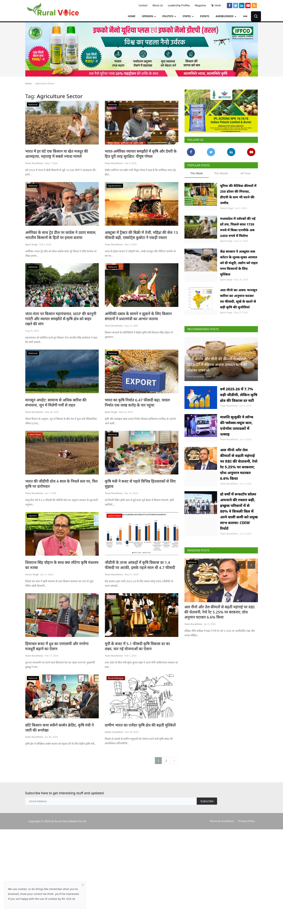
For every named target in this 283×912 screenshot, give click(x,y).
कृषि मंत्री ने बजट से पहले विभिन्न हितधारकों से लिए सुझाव (137, 476)
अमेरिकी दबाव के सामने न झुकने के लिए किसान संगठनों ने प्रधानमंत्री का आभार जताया (141, 315)
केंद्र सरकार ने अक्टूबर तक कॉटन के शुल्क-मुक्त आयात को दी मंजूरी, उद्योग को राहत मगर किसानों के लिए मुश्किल (239, 263)
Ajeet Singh (31, 243)
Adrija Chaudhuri (114, 738)
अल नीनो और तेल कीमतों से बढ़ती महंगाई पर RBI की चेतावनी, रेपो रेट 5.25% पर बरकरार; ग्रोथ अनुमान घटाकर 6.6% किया (238, 483)
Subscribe (206, 808)
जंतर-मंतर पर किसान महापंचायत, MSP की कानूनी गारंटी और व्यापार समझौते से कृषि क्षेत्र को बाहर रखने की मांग (62, 315)
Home (131, 16)
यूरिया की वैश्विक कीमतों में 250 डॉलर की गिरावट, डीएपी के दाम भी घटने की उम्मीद (238, 194)
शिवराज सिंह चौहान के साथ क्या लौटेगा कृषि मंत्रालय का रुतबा (61, 557)
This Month (221, 173)
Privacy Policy (246, 828)
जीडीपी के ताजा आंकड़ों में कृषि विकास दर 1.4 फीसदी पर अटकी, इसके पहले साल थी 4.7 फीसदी (140, 557)
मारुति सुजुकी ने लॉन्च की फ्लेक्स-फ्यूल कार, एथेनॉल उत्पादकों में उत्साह (236, 440)
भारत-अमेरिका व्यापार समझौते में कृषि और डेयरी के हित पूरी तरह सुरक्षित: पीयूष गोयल (141, 153)
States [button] (188, 16)
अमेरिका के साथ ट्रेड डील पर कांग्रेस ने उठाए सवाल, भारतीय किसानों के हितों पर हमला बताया (58, 234)
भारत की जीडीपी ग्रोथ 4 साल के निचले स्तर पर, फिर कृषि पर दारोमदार (62, 476)
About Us (157, 5)
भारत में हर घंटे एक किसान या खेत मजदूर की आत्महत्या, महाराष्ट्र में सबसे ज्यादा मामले (61, 153)
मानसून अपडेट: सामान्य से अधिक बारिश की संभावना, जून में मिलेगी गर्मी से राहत (59, 396)
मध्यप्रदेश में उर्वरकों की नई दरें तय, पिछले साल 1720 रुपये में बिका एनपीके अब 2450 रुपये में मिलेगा (237, 227)
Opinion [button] (149, 16)
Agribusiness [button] (226, 16)
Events (204, 16)
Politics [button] (169, 16)
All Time (245, 173)
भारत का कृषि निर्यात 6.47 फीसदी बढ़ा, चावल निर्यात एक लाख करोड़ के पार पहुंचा (139, 396)
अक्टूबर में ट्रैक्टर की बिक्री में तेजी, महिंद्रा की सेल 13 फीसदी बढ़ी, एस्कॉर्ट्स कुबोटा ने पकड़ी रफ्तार (138, 234)
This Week (196, 173)
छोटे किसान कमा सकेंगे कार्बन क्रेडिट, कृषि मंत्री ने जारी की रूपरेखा (60, 734)
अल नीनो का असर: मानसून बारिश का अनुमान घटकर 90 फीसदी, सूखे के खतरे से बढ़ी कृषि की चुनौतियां (238, 298)
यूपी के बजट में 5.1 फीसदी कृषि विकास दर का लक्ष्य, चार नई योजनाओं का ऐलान (141, 638)
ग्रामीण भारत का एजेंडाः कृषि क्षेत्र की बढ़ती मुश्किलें (137, 732)
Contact (143, 5)
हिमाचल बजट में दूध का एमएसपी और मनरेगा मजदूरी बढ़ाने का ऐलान (59, 638)
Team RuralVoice (34, 162)
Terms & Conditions (222, 828)
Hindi (217, 5)
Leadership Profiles (179, 5)
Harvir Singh (32, 567)
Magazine (200, 5)
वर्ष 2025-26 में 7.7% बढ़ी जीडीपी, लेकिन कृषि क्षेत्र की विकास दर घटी (238, 399)
